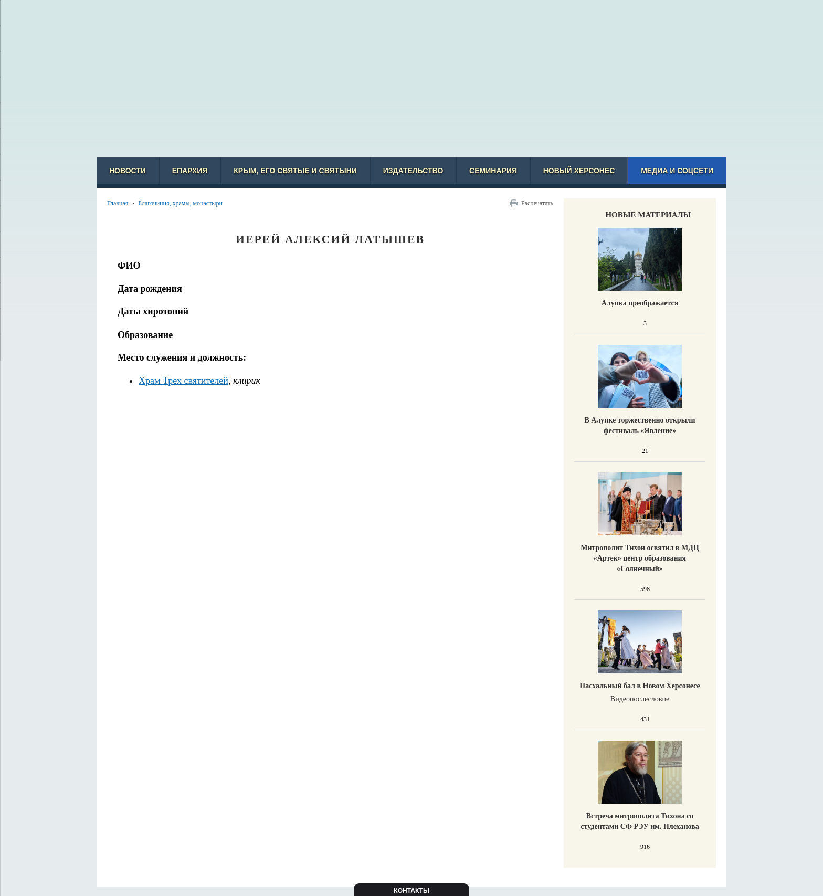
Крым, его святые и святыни (295, 170)
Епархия (190, 170)
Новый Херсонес (579, 170)
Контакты (411, 890)
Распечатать (537, 203)
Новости (127, 170)
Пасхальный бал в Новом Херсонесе (639, 686)
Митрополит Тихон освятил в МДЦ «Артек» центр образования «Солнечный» (640, 558)
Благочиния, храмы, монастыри (180, 203)
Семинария (493, 170)
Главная (117, 203)
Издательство (413, 170)
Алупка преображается (640, 303)
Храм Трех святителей (183, 380)
